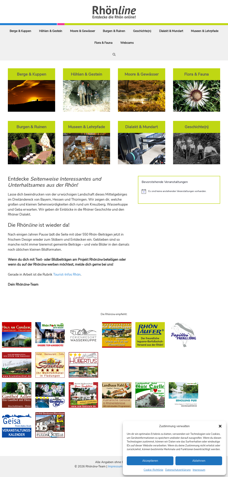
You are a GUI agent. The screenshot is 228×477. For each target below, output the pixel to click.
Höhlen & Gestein (50, 31)
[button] (220, 426)
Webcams (127, 43)
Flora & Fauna (103, 43)
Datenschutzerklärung (178, 470)
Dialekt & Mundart (171, 31)
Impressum (199, 470)
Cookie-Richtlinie (153, 470)
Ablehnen (198, 461)
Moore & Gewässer (82, 31)
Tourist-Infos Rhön (67, 274)
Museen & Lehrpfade (204, 31)
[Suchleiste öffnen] (114, 54)
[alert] (179, 191)
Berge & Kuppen (20, 31)
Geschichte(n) (142, 31)
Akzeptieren (150, 461)
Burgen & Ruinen (114, 31)
